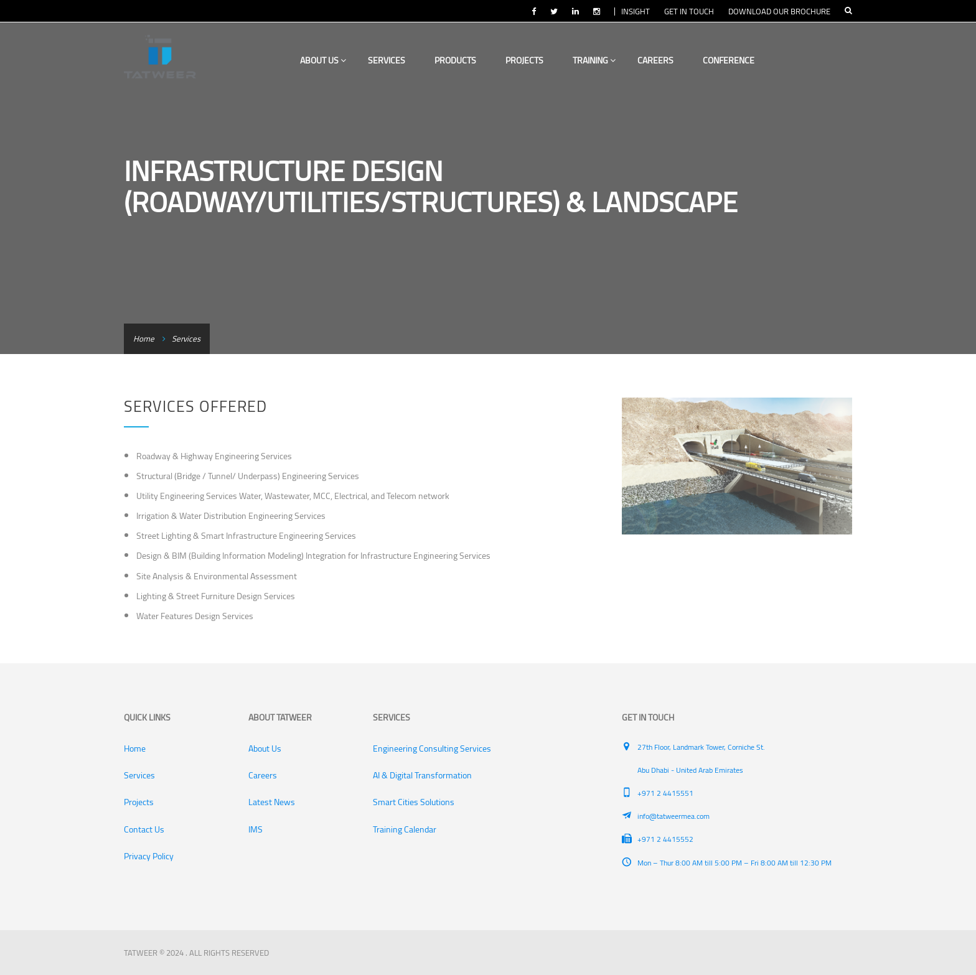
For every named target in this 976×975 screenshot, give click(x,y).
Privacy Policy (149, 856)
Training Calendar (404, 829)
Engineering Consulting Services (432, 748)
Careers (655, 60)
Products (455, 60)
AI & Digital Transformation (422, 775)
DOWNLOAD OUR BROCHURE (779, 11)
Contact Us (144, 829)
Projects (524, 60)
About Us (323, 60)
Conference (728, 60)
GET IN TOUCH (689, 11)
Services (386, 60)
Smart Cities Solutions (413, 802)
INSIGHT (635, 11)
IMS (255, 829)
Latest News (271, 802)
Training (594, 60)
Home (143, 338)
